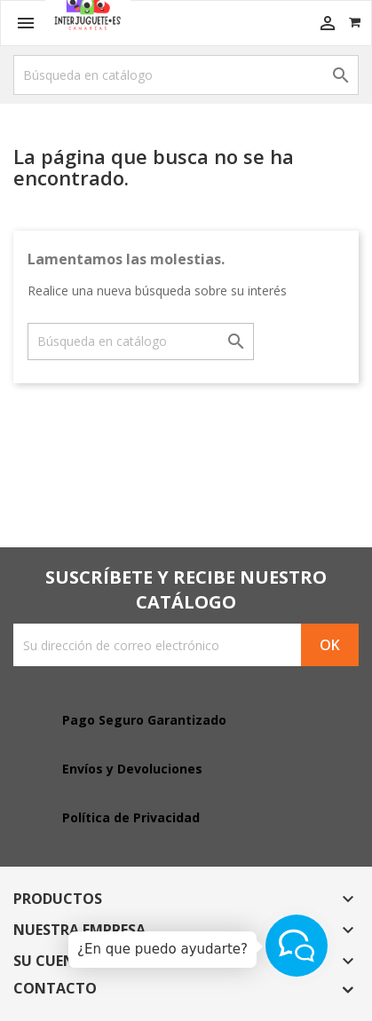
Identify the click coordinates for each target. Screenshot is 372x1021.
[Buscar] (186, 75)
